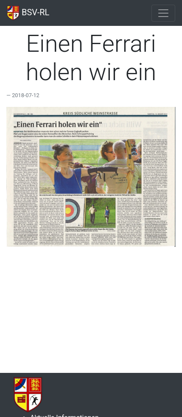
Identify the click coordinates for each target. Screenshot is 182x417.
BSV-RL (28, 13)
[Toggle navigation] (163, 13)
